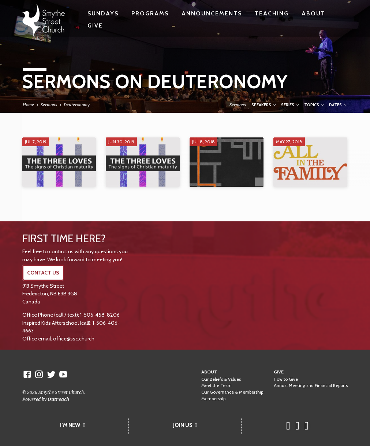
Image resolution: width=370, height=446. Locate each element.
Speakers (264, 104)
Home (28, 104)
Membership (213, 398)
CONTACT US (43, 272)
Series (290, 104)
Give (95, 25)
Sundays (103, 13)
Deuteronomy (77, 104)
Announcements (212, 13)
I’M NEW (72, 425)
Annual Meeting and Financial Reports (311, 385)
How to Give (286, 379)
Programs (150, 13)
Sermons (49, 104)
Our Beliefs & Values (221, 379)
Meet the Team (216, 385)
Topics (314, 104)
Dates (338, 104)
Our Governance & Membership (232, 392)
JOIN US (185, 425)
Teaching (272, 13)
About (313, 13)
